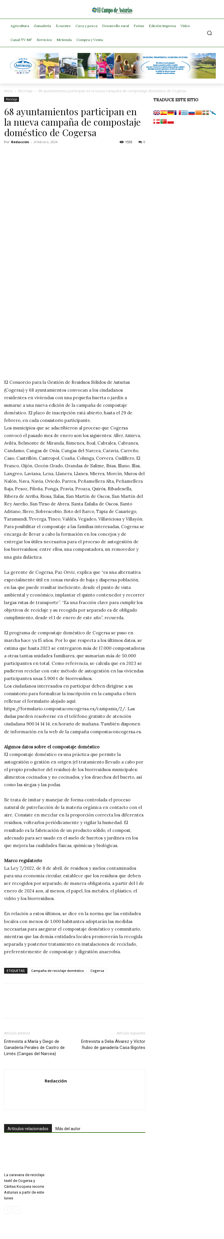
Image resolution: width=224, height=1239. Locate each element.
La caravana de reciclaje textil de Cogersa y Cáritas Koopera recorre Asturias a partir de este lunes (24, 1186)
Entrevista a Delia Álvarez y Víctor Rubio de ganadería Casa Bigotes (113, 1044)
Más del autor (67, 1128)
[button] (209, 33)
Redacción (20, 142)
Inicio (8, 90)
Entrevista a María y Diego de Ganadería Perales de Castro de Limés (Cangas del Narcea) (34, 1047)
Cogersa (97, 970)
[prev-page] (7, 1209)
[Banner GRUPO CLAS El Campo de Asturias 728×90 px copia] (112, 77)
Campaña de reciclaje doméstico (57, 970)
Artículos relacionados (28, 1128)
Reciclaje (25, 90)
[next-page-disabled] (17, 1209)
